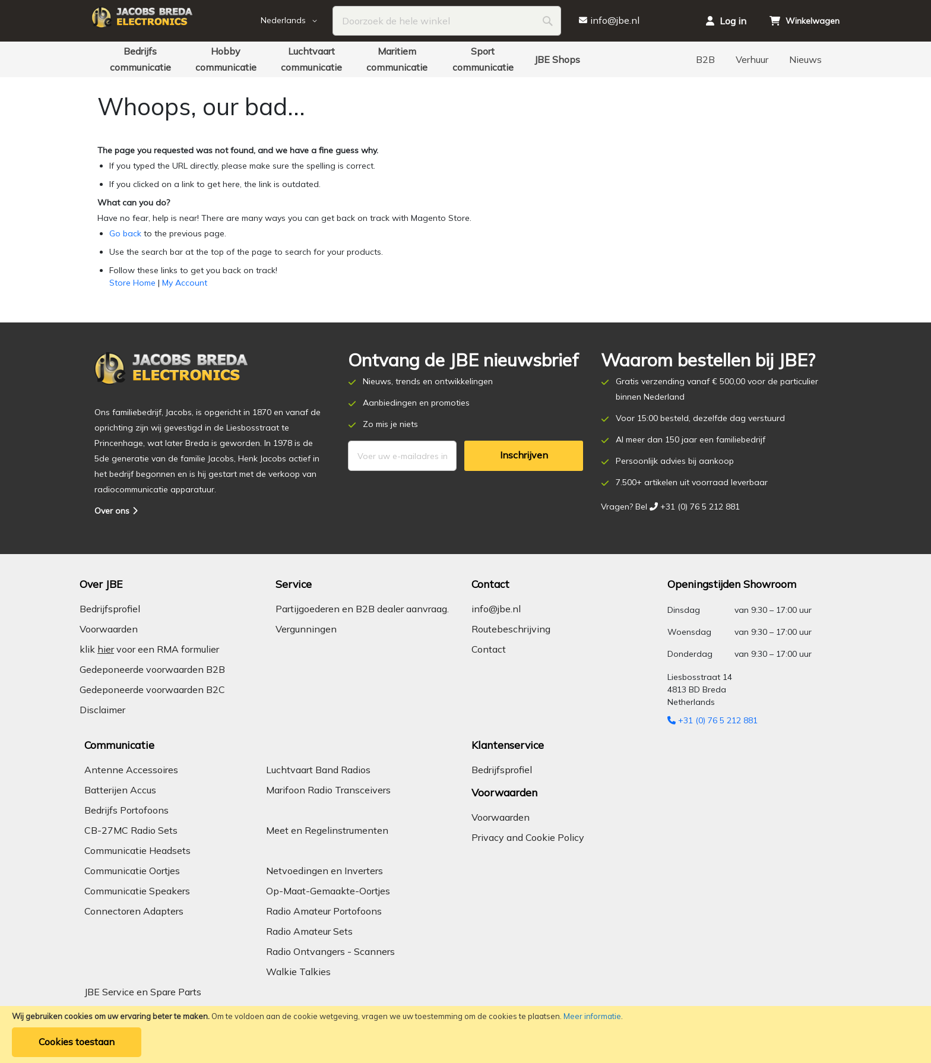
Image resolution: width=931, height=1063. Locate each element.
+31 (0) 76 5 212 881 (712, 720)
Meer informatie (592, 1016)
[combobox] (446, 21)
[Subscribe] (523, 456)
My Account (184, 282)
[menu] (465, 59)
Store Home (132, 282)
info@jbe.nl (496, 609)
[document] (465, 1034)
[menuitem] (140, 59)
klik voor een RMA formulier (149, 649)
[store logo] (174, 21)
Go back (125, 233)
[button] (297, 20)
